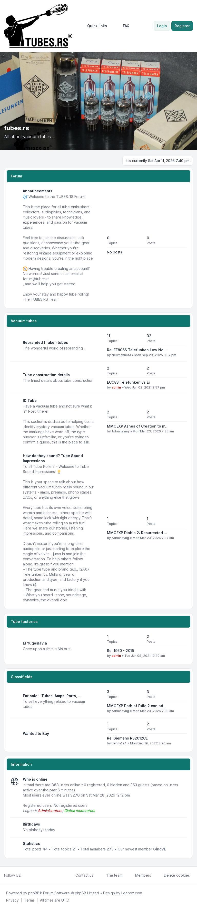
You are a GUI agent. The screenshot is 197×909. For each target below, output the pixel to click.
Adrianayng (120, 431)
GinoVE (159, 849)
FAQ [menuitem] (123, 26)
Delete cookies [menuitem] (173, 875)
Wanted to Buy (36, 733)
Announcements (37, 191)
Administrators (50, 810)
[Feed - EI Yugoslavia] (98, 646)
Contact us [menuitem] (81, 875)
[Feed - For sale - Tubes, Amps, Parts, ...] (98, 701)
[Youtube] (32, 875)
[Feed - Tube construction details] (98, 377)
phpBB (34, 893)
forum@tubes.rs (36, 279)
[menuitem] (94, 26)
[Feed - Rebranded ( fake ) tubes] (98, 345)
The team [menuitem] (111, 875)
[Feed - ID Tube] (98, 421)
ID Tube (30, 400)
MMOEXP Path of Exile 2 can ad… (136, 706)
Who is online (35, 779)
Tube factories (24, 621)
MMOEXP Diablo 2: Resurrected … (137, 533)
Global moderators (79, 810)
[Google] (36, 875)
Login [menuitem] (162, 26)
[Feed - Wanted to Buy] (98, 733)
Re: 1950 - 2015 (120, 650)
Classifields (21, 677)
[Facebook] (24, 875)
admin (116, 387)
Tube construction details (46, 375)
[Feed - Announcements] (98, 245)
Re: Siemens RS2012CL (127, 738)
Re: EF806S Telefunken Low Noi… (137, 350)
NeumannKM (121, 355)
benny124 (119, 743)
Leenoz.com (131, 893)
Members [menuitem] (140, 875)
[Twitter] (28, 875)
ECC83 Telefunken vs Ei (128, 382)
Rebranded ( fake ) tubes (45, 342)
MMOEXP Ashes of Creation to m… (138, 426)
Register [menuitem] (182, 26)
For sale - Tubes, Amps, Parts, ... (52, 696)
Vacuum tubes (24, 321)
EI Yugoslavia (35, 643)
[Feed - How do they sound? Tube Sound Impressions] (98, 528)
